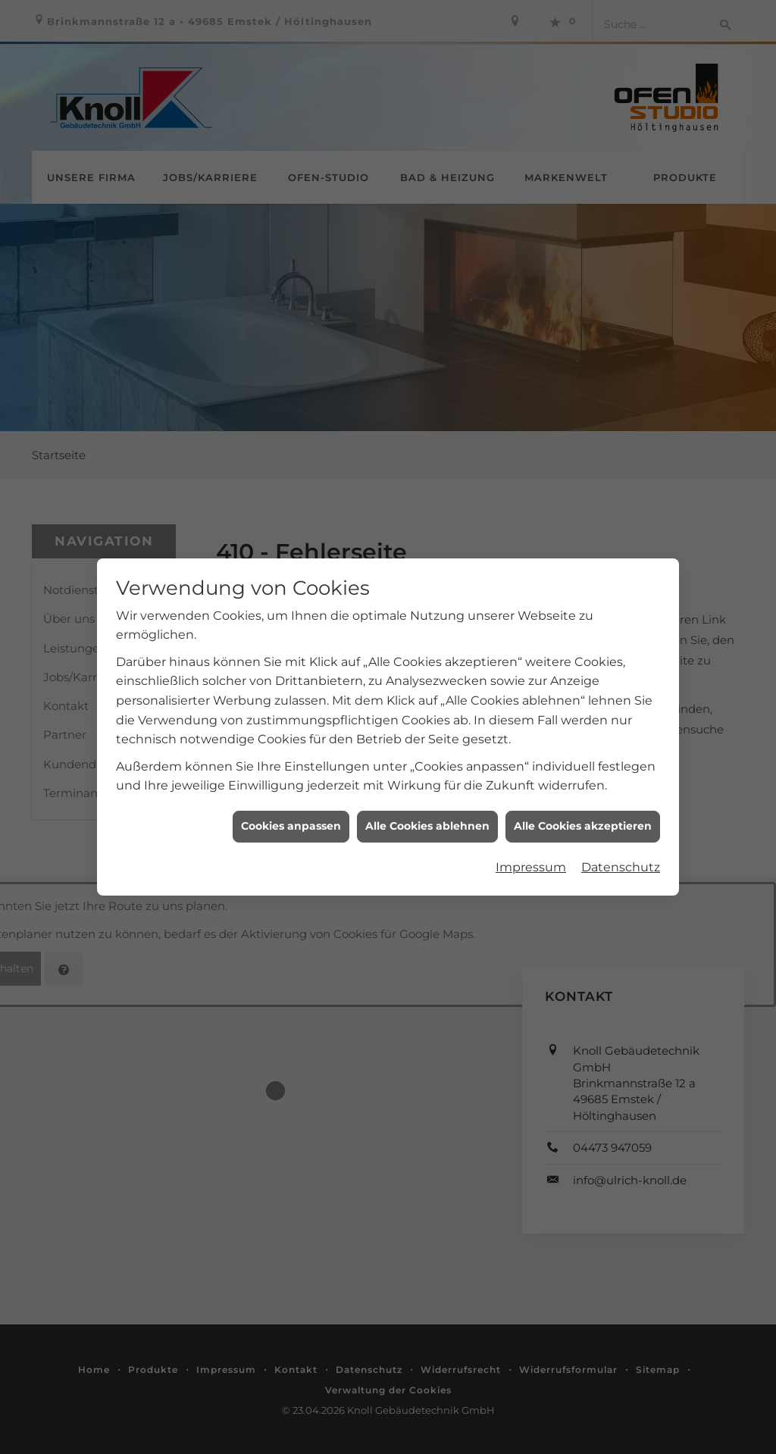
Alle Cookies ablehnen (427, 808)
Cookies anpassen (291, 808)
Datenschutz (620, 850)
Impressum (531, 850)
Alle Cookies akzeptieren (583, 808)
